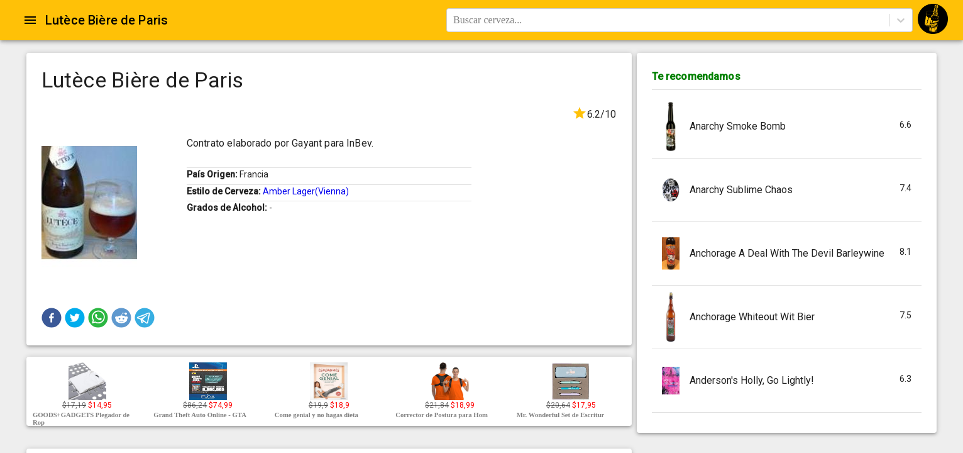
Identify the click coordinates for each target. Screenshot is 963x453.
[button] (51, 318)
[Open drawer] (30, 20)
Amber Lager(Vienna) (306, 191)
